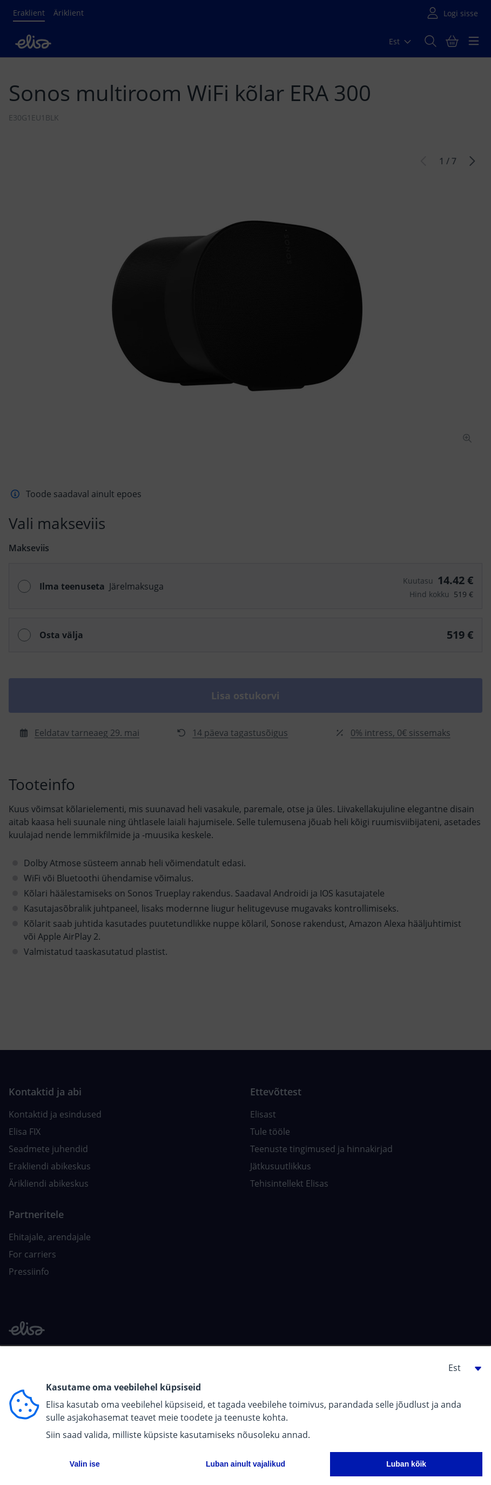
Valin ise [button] (85, 1464)
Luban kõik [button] (406, 1464)
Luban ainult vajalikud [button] (245, 1464)
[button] (460, 1368)
